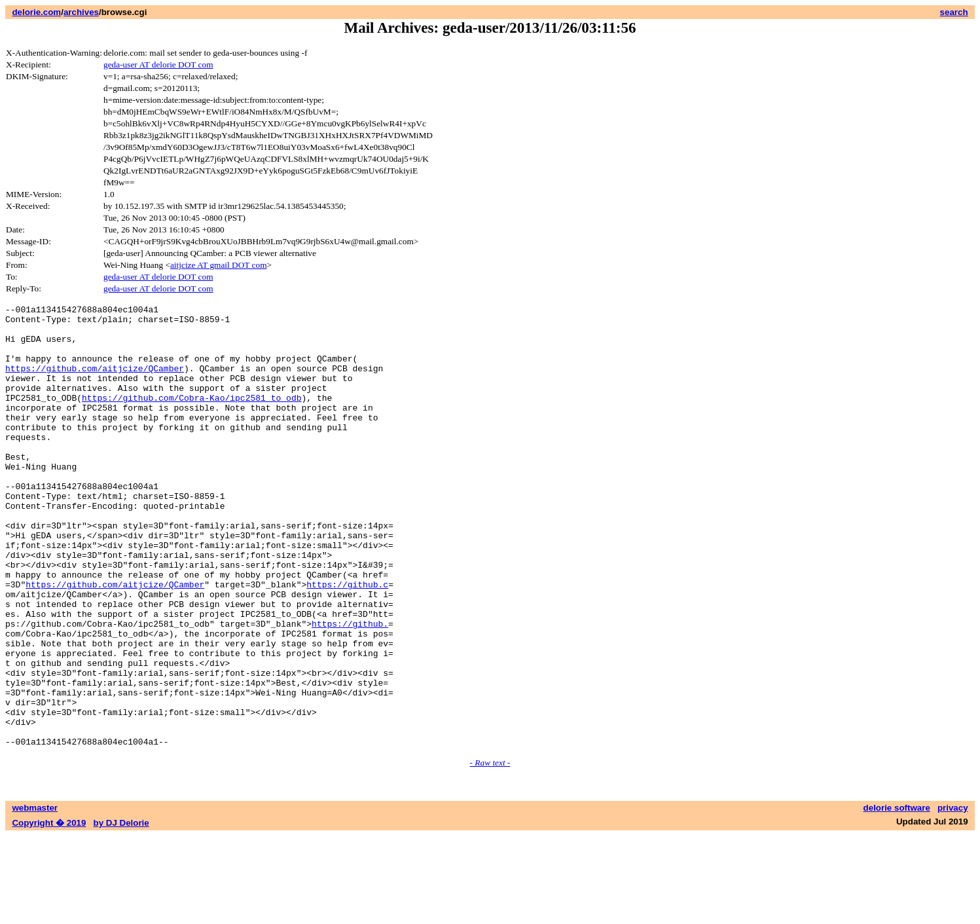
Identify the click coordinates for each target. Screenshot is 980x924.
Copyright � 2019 (49, 911)
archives (81, 12)
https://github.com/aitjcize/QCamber (94, 382)
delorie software (896, 896)
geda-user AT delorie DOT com (158, 64)
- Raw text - (490, 851)
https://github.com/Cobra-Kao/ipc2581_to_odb (191, 417)
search (954, 12)
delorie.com (36, 12)
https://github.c (347, 641)
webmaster (35, 896)
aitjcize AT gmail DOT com (218, 265)
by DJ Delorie (121, 911)
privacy (952, 896)
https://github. (350, 688)
